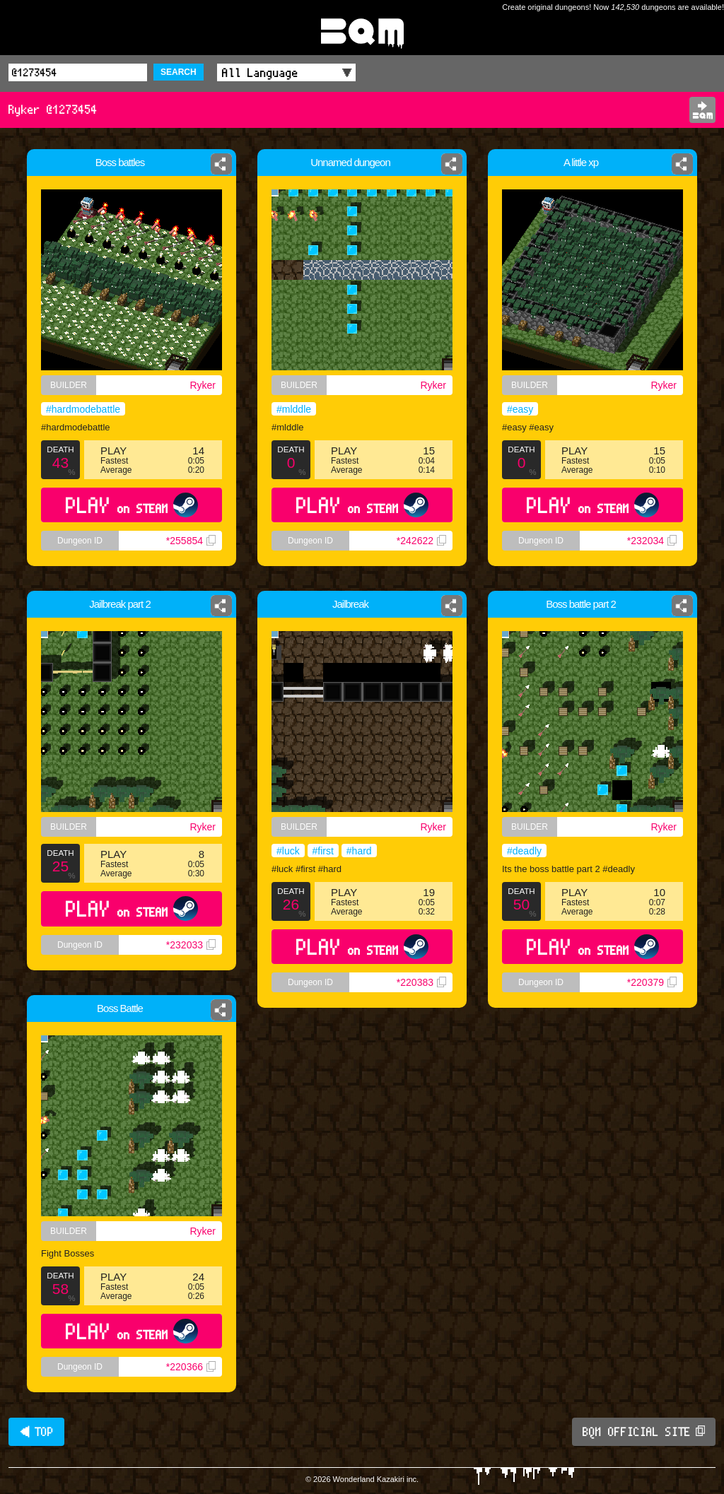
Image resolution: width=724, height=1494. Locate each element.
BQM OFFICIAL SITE (644, 1432)
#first (323, 851)
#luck (288, 851)
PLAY (132, 505)
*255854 (191, 540)
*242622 (421, 540)
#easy (520, 409)
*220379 (652, 982)
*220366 (191, 1366)
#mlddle (293, 409)
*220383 (421, 982)
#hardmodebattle (83, 409)
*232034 (652, 540)
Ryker (202, 385)
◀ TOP (36, 1432)
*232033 (191, 945)
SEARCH (178, 72)
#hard (359, 851)
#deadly (524, 851)
